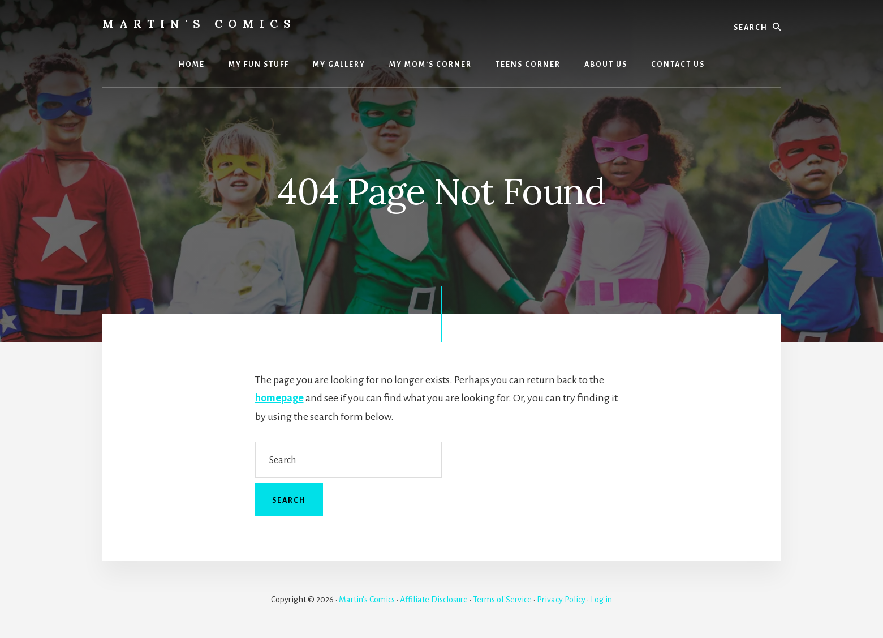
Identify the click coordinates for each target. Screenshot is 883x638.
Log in (601, 599)
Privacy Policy (561, 599)
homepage (279, 398)
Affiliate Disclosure (434, 599)
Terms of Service (502, 599)
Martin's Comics (199, 23)
